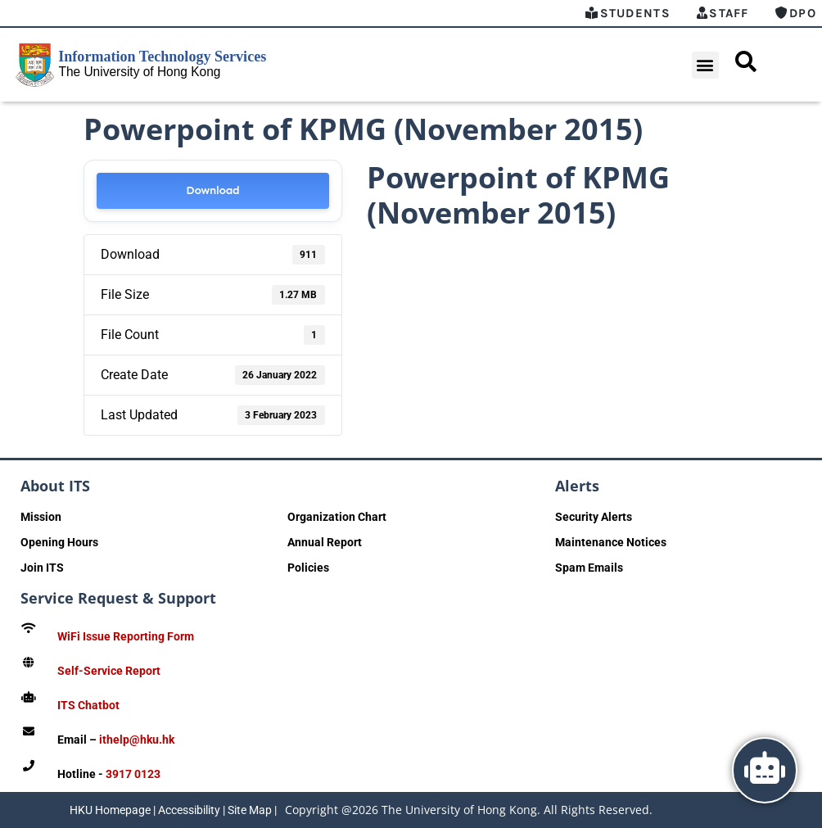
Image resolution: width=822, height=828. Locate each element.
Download (212, 190)
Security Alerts (593, 516)
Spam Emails (589, 567)
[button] (705, 65)
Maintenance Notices (610, 542)
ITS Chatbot (88, 705)
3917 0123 (133, 773)
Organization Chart (336, 516)
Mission (40, 516)
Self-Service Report (108, 670)
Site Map (250, 810)
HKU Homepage (110, 810)
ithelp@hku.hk (136, 739)
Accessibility (189, 810)
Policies (308, 567)
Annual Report (324, 542)
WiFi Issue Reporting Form (125, 636)
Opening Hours (59, 542)
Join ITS (42, 567)
